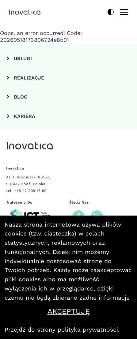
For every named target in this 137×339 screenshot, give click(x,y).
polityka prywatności (88, 329)
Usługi (23, 58)
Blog (21, 97)
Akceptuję (90, 311)
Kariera (24, 116)
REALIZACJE (29, 78)
